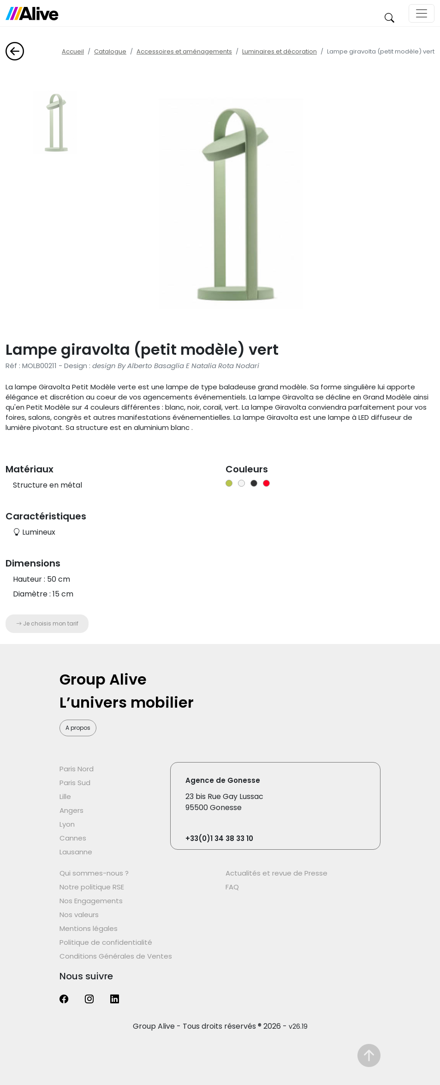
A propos (77, 728)
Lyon (67, 824)
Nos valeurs (79, 914)
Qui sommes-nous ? (94, 873)
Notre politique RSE (91, 887)
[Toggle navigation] (421, 13)
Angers (71, 810)
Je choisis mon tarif (47, 623)
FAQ (232, 887)
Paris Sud (74, 782)
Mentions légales (88, 928)
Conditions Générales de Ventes (115, 956)
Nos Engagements (91, 901)
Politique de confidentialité (105, 942)
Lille (65, 796)
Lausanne (75, 852)
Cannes (72, 838)
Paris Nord (76, 769)
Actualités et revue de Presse (276, 873)
